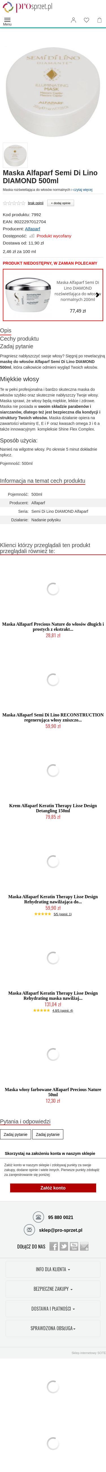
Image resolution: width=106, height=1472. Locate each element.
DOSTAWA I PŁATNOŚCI (53, 1308)
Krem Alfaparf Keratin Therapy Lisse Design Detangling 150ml (53, 808)
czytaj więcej (81, 190)
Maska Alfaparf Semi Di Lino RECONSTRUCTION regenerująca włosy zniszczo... (53, 717)
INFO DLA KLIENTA (53, 1269)
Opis (5, 330)
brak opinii (36, 203)
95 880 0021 (53, 1216)
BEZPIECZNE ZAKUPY (53, 1288)
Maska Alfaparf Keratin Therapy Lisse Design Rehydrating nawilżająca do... (53, 899)
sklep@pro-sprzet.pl (53, 1229)
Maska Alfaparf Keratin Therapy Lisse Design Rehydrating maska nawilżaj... (53, 996)
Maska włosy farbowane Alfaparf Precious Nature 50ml (53, 1092)
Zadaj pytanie (16, 346)
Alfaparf (32, 228)
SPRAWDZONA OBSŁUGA (53, 1328)
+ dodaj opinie (60, 203)
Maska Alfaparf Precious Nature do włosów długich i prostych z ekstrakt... (53, 627)
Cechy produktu (19, 339)
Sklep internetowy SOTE (89, 1353)
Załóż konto (53, 1188)
